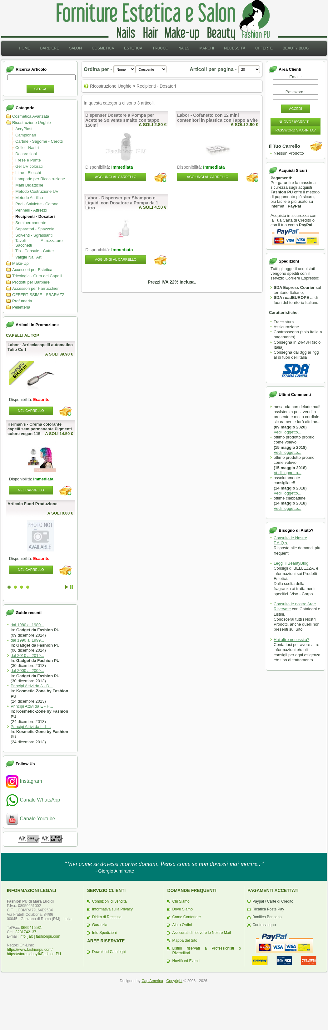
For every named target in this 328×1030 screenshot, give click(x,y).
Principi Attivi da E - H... (32, 706)
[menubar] (164, 48)
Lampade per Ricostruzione (40, 179)
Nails (183, 48)
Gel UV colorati (28, 166)
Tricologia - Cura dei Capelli (37, 276)
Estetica (133, 48)
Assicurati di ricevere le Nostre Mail (201, 932)
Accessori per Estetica (32, 269)
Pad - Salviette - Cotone (36, 204)
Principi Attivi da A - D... (31, 686)
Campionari (25, 135)
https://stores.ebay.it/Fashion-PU (34, 954)
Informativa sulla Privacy (112, 909)
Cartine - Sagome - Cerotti (39, 141)
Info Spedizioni (104, 932)
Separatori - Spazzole (34, 229)
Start (66, 587)
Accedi (295, 108)
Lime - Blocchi (28, 172)
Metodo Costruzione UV (36, 191)
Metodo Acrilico (29, 197)
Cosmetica (103, 48)
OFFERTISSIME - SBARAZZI (39, 294)
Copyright (174, 981)
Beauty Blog (296, 48)
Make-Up (20, 263)
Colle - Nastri (27, 147)
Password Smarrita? (296, 130)
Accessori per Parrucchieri (36, 288)
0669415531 (31, 927)
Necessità (234, 48)
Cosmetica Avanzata (30, 116)
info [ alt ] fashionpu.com (40, 936)
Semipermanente (30, 222)
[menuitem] (24, 48)
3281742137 (25, 932)
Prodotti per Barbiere (31, 282)
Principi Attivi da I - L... (31, 726)
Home (24, 48)
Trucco (160, 48)
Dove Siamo (182, 909)
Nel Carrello (31, 411)
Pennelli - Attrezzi (31, 210)
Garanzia (99, 925)
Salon (75, 48)
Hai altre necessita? (291, 639)
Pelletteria (21, 307)
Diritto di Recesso (107, 917)
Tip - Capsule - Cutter (34, 251)
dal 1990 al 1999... (27, 640)
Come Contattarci (186, 917)
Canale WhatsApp (33, 799)
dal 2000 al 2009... (27, 670)
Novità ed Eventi (185, 961)
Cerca (40, 89)
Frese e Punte (28, 160)
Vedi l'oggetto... (287, 432)
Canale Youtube (30, 818)
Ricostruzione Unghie (31, 122)
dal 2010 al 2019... (27, 655)
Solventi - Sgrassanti (33, 235)
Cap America (152, 981)
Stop (71, 587)
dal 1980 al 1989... (27, 625)
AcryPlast (23, 128)
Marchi (206, 48)
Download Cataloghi (109, 952)
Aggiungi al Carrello (116, 177)
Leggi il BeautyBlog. (292, 563)
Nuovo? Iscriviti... (295, 122)
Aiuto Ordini (182, 925)
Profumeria (22, 301)
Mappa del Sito (184, 940)
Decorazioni (26, 153)
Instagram (24, 781)
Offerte (264, 48)
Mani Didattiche (29, 185)
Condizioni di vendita (109, 901)
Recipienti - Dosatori (35, 216)
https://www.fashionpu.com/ (29, 949)
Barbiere (49, 48)
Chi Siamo (180, 901)
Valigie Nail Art (28, 257)
